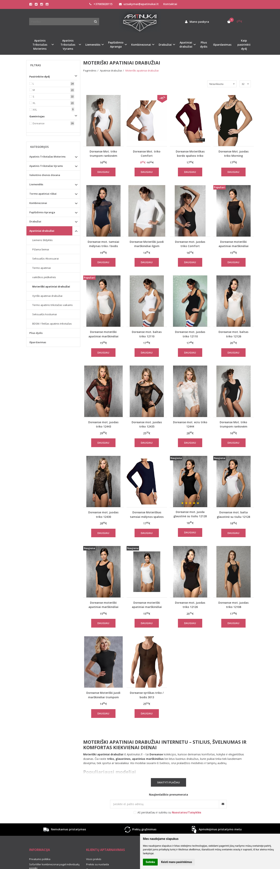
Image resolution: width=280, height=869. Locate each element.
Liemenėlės (36, 184)
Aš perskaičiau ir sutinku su (169, 812)
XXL (35, 109)
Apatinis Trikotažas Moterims (47, 156)
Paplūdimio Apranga (42, 212)
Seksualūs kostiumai (44, 314)
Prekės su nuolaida (97, 864)
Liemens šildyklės (42, 240)
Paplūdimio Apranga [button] (115, 44)
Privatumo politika (39, 859)
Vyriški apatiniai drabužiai (47, 296)
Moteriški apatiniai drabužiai (51, 286)
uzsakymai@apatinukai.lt (139, 4)
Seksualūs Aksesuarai (45, 258)
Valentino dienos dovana (44, 175)
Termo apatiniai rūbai (43, 193)
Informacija (39, 850)
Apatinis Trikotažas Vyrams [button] (67, 45)
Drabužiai (35, 221)
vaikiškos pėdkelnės (44, 277)
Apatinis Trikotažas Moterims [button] (39, 45)
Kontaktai (170, 4)
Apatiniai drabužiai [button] (185, 44)
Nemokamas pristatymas (64, 829)
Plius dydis (203, 44)
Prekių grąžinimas (140, 829)
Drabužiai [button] (165, 44)
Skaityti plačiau (168, 782)
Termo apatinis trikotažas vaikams (52, 305)
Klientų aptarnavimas (105, 850)
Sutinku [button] (150, 862)
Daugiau (103, 172)
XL (34, 103)
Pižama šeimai (40, 249)
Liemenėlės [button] (92, 44)
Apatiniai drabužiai (41, 230)
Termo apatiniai (41, 268)
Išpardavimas (222, 44)
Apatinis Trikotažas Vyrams (46, 166)
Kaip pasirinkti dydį (243, 45)
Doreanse (39, 123)
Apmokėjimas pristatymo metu (216, 829)
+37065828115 (100, 4)
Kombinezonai (38, 203)
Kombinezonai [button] (141, 44)
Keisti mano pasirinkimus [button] (176, 862)
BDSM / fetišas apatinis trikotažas (52, 323)
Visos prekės (93, 859)
